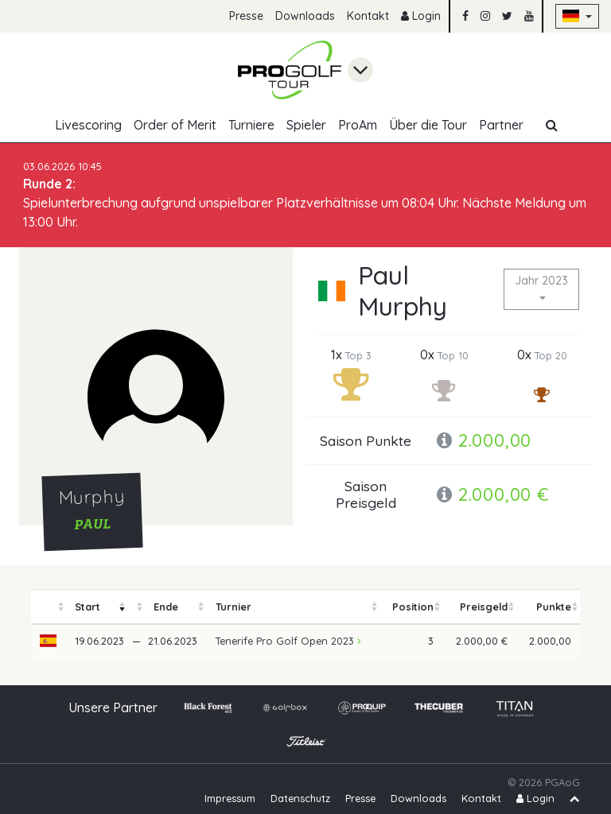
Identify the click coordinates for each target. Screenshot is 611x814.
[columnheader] (48, 607)
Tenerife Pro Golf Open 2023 (288, 640)
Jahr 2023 (541, 280)
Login (421, 16)
